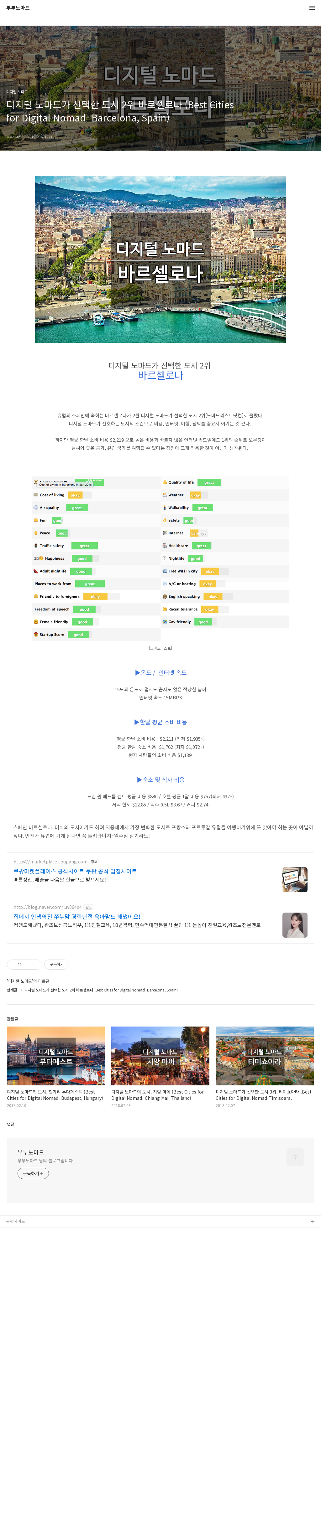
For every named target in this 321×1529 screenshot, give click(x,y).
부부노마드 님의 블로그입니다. (46, 1265)
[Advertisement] (160, 890)
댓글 (10, 1229)
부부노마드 (18, 8)
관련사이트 (15, 1326)
